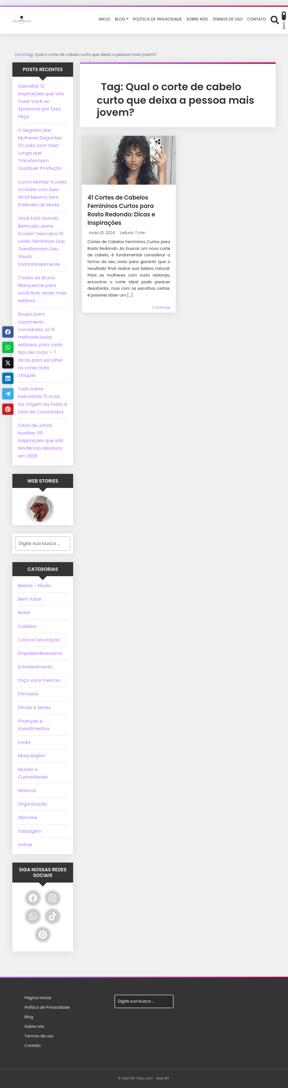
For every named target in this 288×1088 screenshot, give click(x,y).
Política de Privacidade (47, 1007)
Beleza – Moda (34, 585)
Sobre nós (34, 1026)
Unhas (25, 845)
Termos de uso (39, 1036)
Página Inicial (37, 998)
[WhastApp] (8, 347)
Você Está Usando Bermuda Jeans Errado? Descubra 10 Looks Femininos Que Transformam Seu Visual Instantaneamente (41, 241)
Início (20, 54)
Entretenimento (35, 667)
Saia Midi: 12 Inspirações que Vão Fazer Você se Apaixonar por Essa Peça (41, 101)
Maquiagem (32, 755)
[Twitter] (8, 362)
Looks (24, 742)
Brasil (24, 612)
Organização (32, 804)
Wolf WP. (163, 1078)
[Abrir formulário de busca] (275, 20)
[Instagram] (53, 898)
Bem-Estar (30, 599)
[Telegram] (8, 393)
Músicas (27, 790)
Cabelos (27, 626)
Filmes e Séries (34, 707)
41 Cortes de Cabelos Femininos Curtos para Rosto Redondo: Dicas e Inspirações (128, 209)
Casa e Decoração (39, 640)
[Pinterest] (43, 935)
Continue (161, 307)
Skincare (27, 817)
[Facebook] (33, 898)
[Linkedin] (8, 378)
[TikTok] (53, 916)
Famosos (28, 694)
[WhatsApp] (33, 916)
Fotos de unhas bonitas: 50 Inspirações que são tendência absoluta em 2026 (40, 440)
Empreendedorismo (40, 653)
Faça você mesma (39, 680)
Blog (28, 1017)
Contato (32, 1045)
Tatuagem (30, 831)
